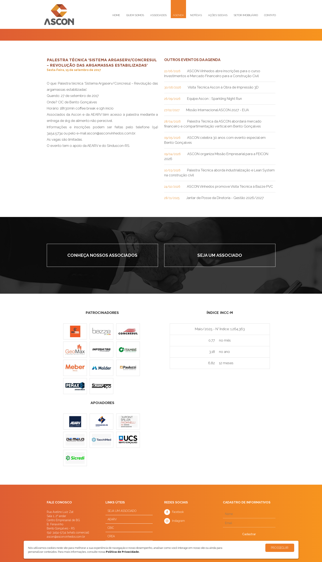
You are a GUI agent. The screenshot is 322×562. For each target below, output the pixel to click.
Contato (270, 15)
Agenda (178, 15)
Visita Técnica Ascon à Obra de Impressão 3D (223, 87)
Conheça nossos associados (102, 255)
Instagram (178, 520)
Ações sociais (217, 15)
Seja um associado (219, 255)
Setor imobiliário (246, 15)
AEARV (112, 519)
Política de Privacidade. (123, 551)
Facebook (178, 512)
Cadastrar (249, 534)
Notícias (196, 15)
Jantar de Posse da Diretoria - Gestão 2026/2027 (225, 198)
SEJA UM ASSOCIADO (122, 511)
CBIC (111, 527)
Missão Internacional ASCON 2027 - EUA (217, 110)
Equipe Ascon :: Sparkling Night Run (214, 99)
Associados (158, 15)
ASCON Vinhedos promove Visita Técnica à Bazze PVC (230, 186)
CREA (111, 536)
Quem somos (135, 15)
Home (116, 15)
